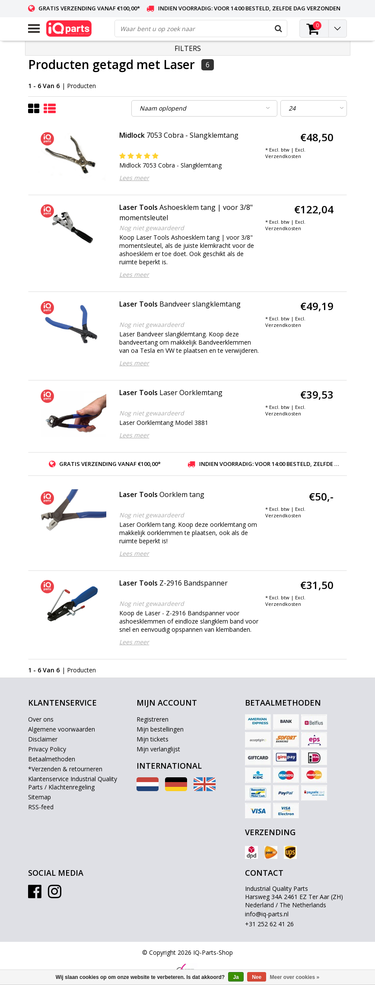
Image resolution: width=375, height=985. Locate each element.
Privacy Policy (47, 749)
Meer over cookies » (295, 977)
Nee (256, 977)
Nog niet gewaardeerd (151, 228)
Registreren (152, 719)
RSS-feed (41, 807)
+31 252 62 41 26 (269, 924)
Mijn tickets (152, 739)
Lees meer (134, 178)
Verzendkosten (283, 156)
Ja (235, 977)
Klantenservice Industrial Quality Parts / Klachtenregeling (72, 783)
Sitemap (39, 797)
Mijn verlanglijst (158, 749)
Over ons (41, 719)
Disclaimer (42, 739)
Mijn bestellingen (160, 729)
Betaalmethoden (51, 759)
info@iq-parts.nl (267, 914)
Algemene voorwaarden (61, 729)
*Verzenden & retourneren (65, 769)
